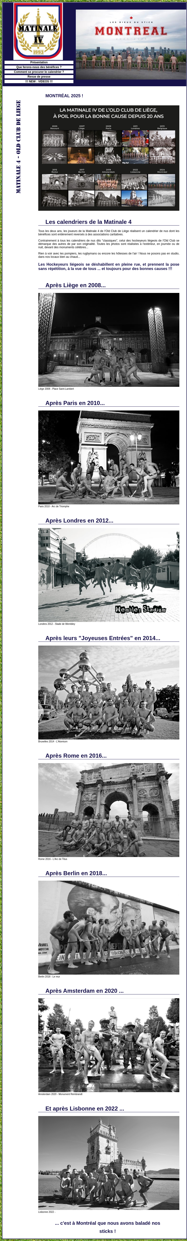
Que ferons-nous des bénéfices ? (38, 67)
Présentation (39, 62)
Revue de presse (39, 76)
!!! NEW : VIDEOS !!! (39, 81)
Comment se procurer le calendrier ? (39, 72)
